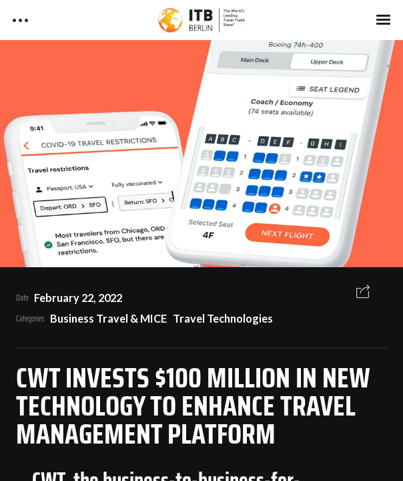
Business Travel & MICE (108, 318)
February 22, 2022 (78, 297)
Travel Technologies (223, 318)
